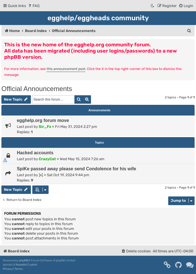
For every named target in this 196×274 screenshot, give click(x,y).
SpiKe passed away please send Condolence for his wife (76, 168)
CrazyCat (47, 159)
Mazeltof (22, 264)
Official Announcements (36, 88)
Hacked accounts (35, 152)
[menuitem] (34, 6)
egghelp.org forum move (43, 120)
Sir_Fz (45, 126)
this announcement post (66, 69)
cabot (33, 264)
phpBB (23, 260)
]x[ (41, 175)
